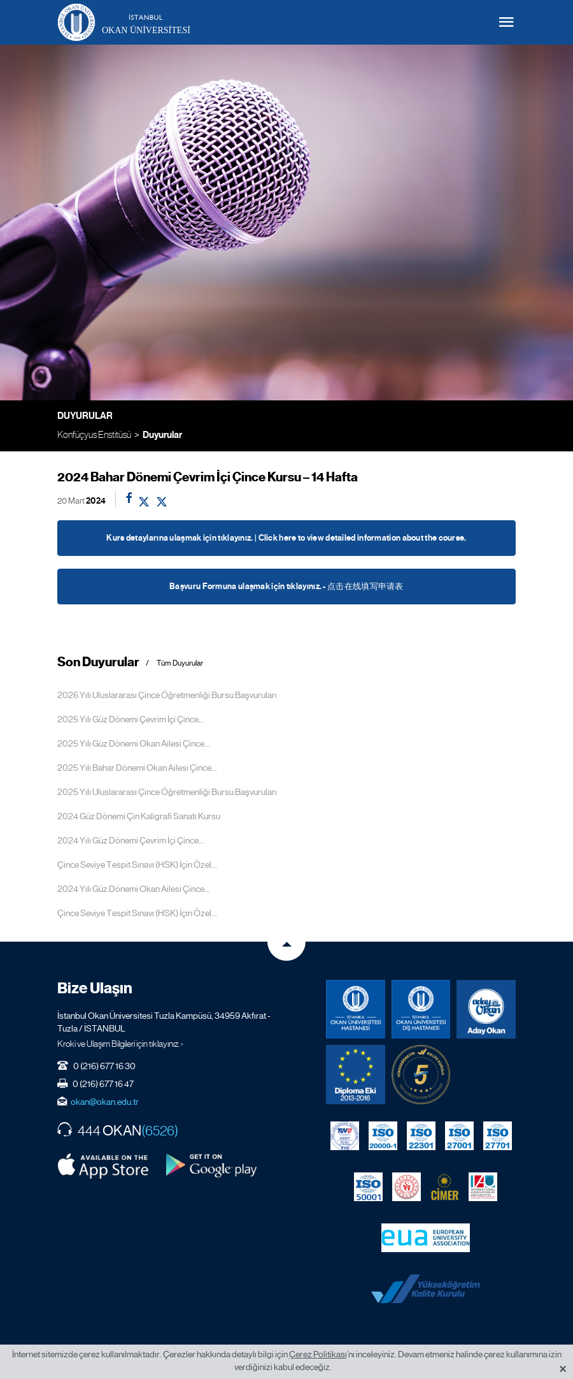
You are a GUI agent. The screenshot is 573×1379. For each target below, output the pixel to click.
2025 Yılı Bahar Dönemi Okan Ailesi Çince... (137, 767)
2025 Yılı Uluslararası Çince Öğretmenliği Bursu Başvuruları (167, 792)
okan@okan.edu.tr (105, 1102)
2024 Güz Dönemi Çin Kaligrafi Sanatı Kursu (138, 816)
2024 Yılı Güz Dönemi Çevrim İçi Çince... (130, 840)
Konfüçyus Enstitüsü (94, 434)
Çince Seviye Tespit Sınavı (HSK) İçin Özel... (137, 864)
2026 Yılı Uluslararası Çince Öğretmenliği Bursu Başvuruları (167, 695)
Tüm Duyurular (180, 663)
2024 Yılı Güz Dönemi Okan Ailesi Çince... (133, 889)
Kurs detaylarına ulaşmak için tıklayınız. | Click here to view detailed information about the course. (286, 538)
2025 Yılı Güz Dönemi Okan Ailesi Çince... (133, 743)
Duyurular (162, 435)
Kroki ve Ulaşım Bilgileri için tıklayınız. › (120, 1044)
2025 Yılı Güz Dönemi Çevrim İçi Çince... (130, 719)
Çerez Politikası (318, 1354)
